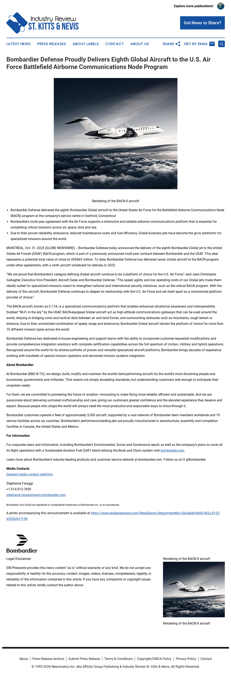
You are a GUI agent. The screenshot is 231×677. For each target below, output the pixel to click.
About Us (139, 44)
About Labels (86, 44)
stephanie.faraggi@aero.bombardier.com (36, 495)
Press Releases (51, 44)
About (23, 659)
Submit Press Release (84, 659)
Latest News (18, 44)
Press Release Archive (48, 659)
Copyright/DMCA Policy (154, 659)
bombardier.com (172, 450)
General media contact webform (29, 474)
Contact (114, 44)
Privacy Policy (186, 659)
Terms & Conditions (118, 659)
